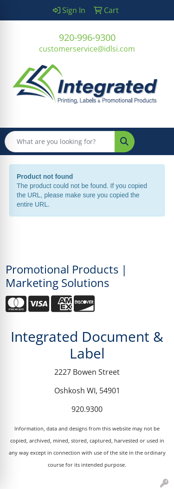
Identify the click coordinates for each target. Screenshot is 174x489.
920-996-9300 (87, 37)
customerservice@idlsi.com (87, 49)
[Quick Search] (60, 141)
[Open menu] (155, 141)
